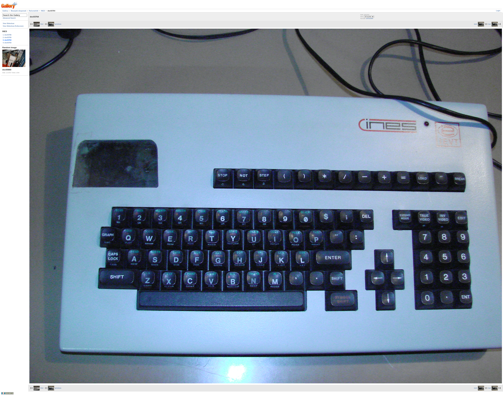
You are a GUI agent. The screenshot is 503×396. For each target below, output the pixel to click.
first (38, 24)
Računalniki (33, 11)
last (493, 24)
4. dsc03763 (7, 43)
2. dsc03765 (7, 37)
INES (43, 11)
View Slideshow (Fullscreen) (13, 26)
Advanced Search (9, 18)
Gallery (5, 11)
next (479, 24)
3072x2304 (369, 18)
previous (54, 24)
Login (498, 11)
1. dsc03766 (7, 35)
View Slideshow (8, 23)
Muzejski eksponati (18, 11)
